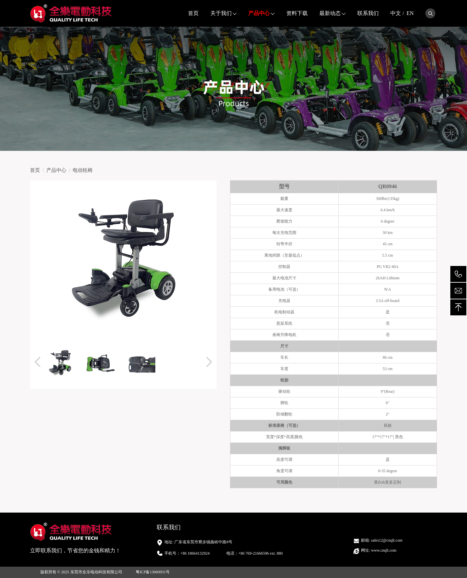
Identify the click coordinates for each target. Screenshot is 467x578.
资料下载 (297, 13)
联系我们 (368, 13)
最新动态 (330, 13)
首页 (193, 13)
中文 (395, 13)
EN (410, 13)
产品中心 (259, 13)
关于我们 (221, 13)
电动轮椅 (83, 170)
